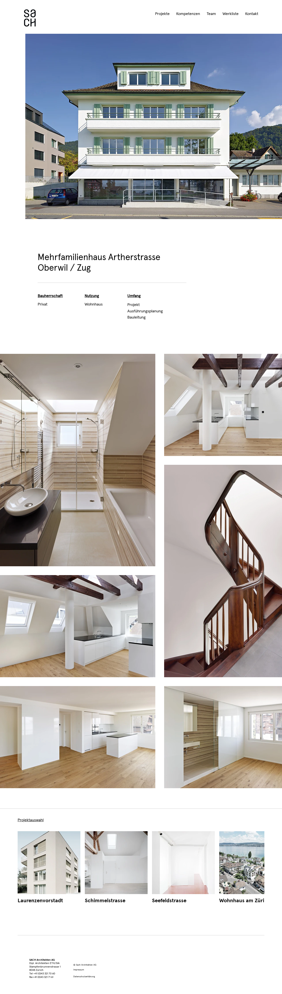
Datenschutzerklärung (84, 976)
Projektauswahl (31, 820)
